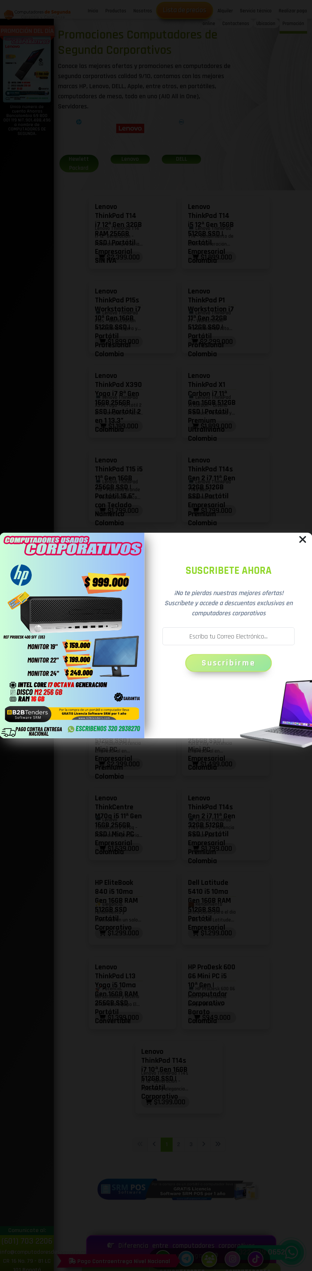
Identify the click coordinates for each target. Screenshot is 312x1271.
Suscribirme (228, 663)
